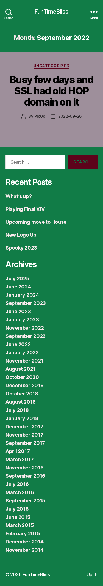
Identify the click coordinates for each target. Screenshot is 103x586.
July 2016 (17, 484)
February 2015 (22, 533)
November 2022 (24, 328)
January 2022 (22, 352)
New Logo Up (21, 235)
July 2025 (17, 278)
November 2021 (24, 361)
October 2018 (21, 394)
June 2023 (18, 311)
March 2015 (19, 525)
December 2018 (24, 385)
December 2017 (24, 426)
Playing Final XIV (24, 209)
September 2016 (25, 476)
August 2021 (20, 369)
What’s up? (18, 196)
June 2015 (17, 517)
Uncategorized (52, 65)
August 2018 (20, 402)
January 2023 (22, 319)
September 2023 (25, 303)
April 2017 (17, 451)
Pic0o (39, 116)
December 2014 (24, 542)
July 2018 (17, 410)
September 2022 (25, 336)
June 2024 (18, 287)
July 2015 (17, 509)
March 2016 (19, 492)
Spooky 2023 (21, 248)
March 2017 (19, 459)
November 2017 (24, 435)
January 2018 (21, 418)
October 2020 (22, 377)
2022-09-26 (70, 116)
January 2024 (22, 295)
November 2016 (24, 468)
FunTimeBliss (51, 12)
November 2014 (24, 550)
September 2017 (25, 443)
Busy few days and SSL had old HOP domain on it (52, 90)
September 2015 (25, 500)
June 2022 (18, 344)
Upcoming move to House (35, 222)
